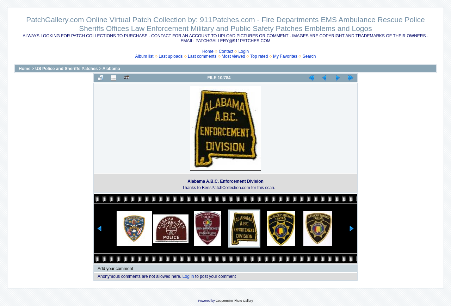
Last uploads (171, 56)
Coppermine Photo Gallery (234, 300)
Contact (226, 51)
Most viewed (233, 56)
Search (309, 56)
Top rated (259, 56)
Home (208, 51)
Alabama (111, 68)
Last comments (202, 56)
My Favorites (285, 56)
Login (244, 51)
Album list (144, 56)
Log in (188, 276)
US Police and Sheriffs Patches (66, 68)
